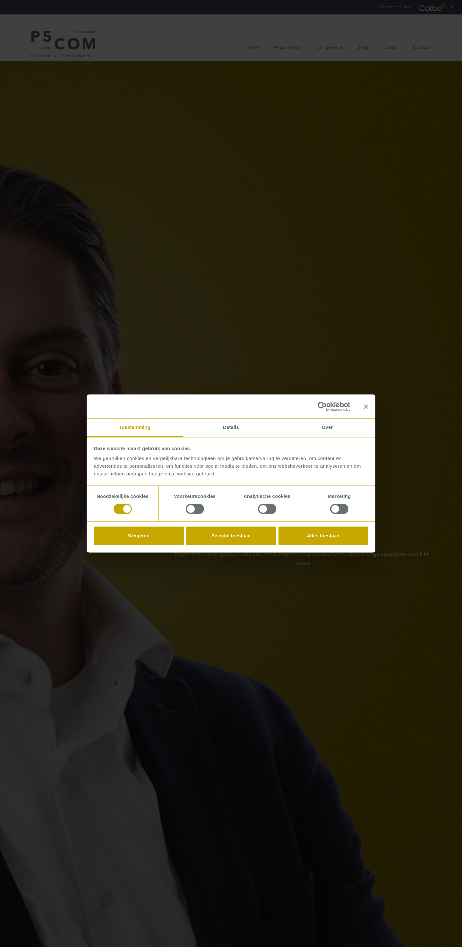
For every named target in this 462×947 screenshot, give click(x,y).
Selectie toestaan (231, 535)
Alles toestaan (323, 535)
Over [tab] (327, 427)
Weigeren (139, 535)
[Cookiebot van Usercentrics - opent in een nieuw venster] (322, 406)
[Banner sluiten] (366, 406)
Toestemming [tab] (134, 427)
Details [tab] (231, 427)
